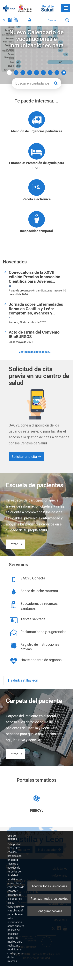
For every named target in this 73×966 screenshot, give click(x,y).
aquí (20, 910)
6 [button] (43, 72)
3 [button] (22, 72)
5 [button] (36, 72)
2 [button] (16, 72)
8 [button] (57, 72)
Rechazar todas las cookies (49, 899)
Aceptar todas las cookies (49, 886)
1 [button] (9, 72)
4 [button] (29, 72)
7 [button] (50, 72)
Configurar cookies (49, 911)
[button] (63, 72)
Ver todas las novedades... (35, 351)
